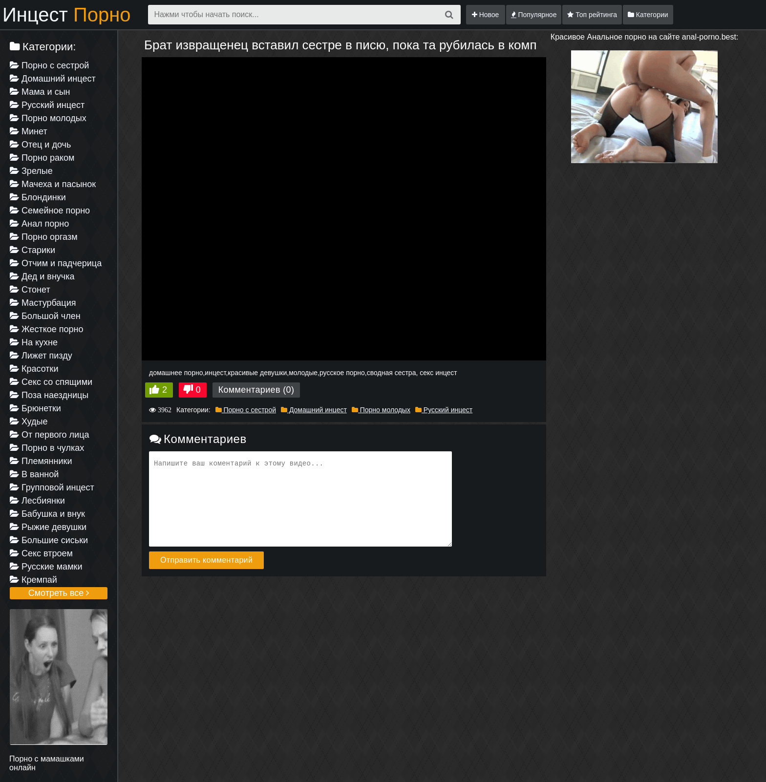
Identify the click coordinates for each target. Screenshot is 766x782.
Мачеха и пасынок (53, 184)
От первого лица (49, 435)
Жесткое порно (46, 329)
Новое (485, 15)
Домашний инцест (53, 79)
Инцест (66, 14)
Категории (648, 15)
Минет (28, 131)
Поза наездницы (49, 395)
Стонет (30, 290)
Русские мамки (46, 566)
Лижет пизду (41, 355)
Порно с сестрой (49, 65)
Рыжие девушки (48, 527)
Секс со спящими (51, 382)
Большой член (45, 316)
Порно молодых (48, 118)
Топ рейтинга (592, 15)
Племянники (41, 461)
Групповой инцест (52, 487)
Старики (32, 250)
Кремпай (33, 580)
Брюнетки (35, 408)
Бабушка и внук (47, 514)
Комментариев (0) (256, 390)
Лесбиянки (37, 501)
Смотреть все (58, 593)
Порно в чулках (47, 448)
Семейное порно (50, 210)
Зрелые (31, 171)
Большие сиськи (49, 540)
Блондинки (38, 197)
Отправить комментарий (206, 560)
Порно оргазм (44, 237)
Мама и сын (40, 92)
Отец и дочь (40, 144)
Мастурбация (43, 303)
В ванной (34, 474)
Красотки (34, 369)
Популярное (534, 15)
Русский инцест (47, 105)
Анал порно (39, 224)
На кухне (34, 342)
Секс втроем (41, 553)
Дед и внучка (42, 276)
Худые (28, 421)
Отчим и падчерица (56, 263)
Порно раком (42, 158)
